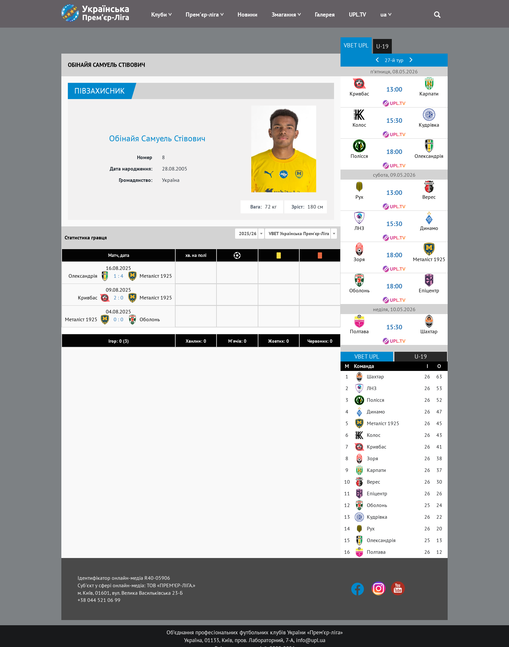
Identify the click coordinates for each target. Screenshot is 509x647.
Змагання (284, 14)
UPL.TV (357, 14)
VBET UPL (356, 45)
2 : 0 (118, 297)
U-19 (382, 46)
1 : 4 (118, 276)
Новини (247, 14)
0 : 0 (118, 319)
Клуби (159, 14)
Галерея (325, 14)
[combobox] (250, 233)
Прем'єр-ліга (202, 14)
